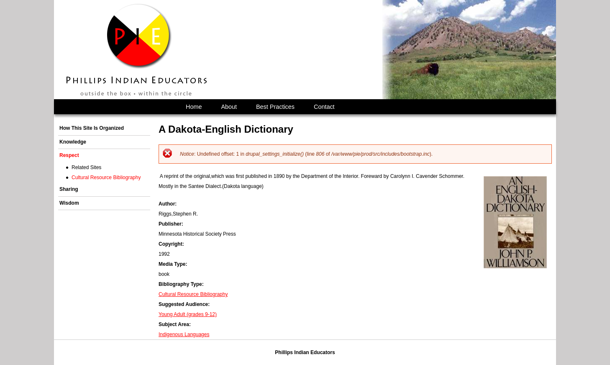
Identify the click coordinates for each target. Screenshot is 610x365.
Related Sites (86, 167)
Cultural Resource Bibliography (193, 294)
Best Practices (275, 106)
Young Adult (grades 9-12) (188, 314)
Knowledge (72, 142)
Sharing (68, 189)
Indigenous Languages (184, 334)
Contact (324, 106)
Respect (69, 155)
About (229, 106)
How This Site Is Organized (91, 128)
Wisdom (69, 203)
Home (194, 106)
